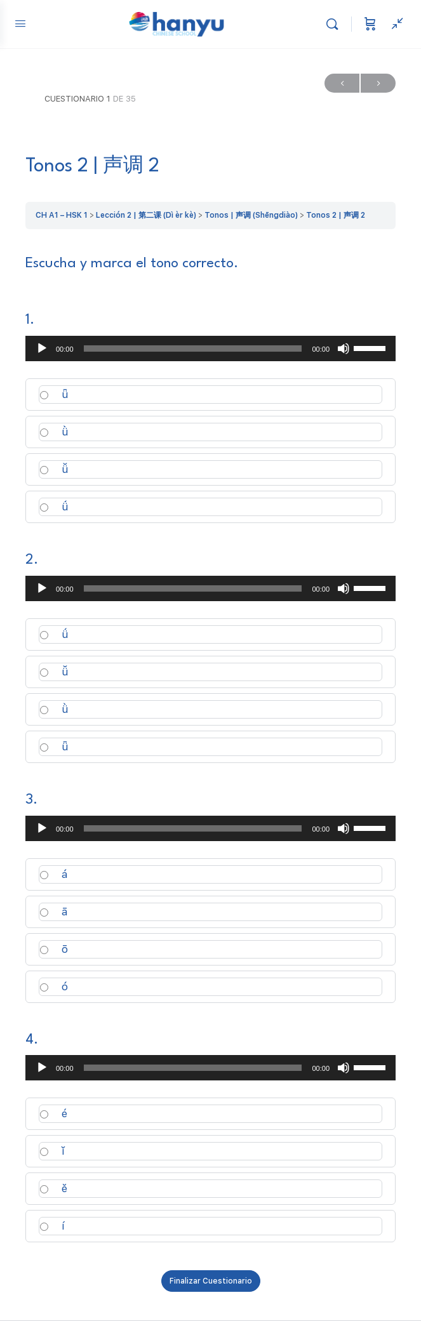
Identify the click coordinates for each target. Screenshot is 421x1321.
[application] (210, 348)
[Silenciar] (343, 348)
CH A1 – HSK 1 (62, 215)
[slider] (193, 348)
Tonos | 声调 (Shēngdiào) (251, 215)
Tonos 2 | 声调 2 (335, 215)
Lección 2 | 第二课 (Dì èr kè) (146, 215)
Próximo (378, 83)
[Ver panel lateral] (394, 24)
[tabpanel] (210, 264)
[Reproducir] (42, 348)
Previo (341, 83)
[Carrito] (370, 24)
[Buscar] (335, 24)
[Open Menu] (20, 23)
